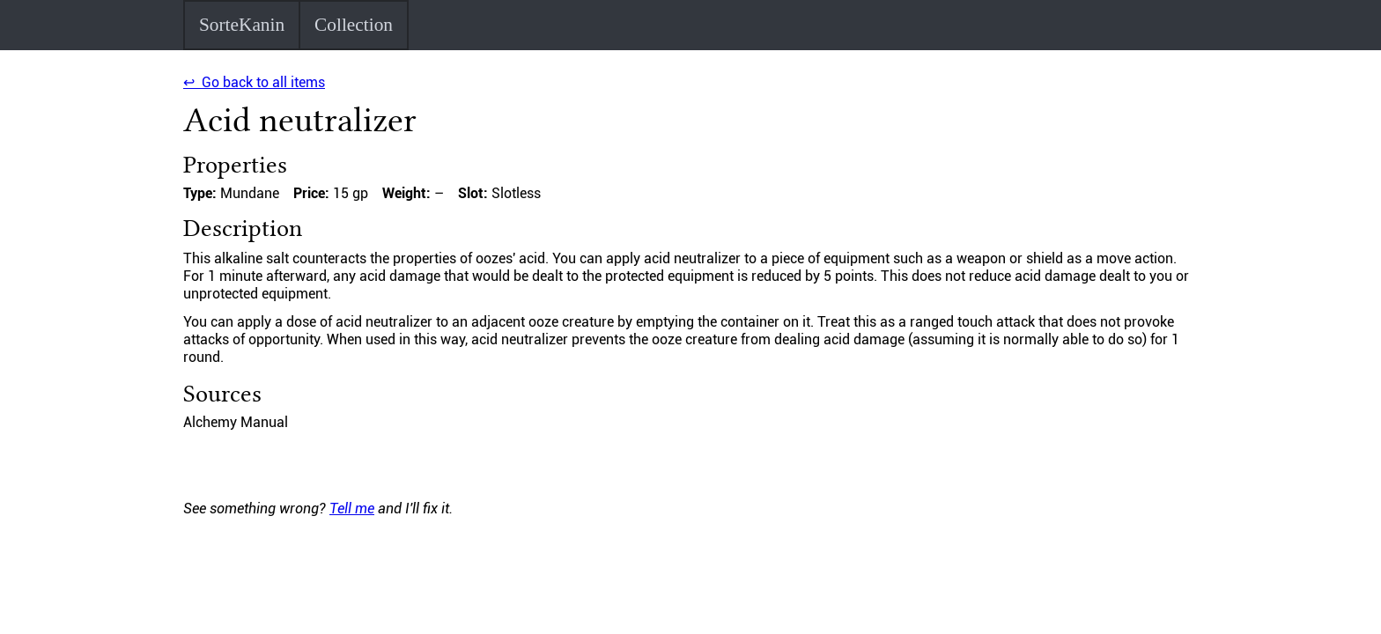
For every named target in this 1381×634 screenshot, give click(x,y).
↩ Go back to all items (254, 82)
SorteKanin (241, 24)
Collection (353, 24)
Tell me (351, 508)
